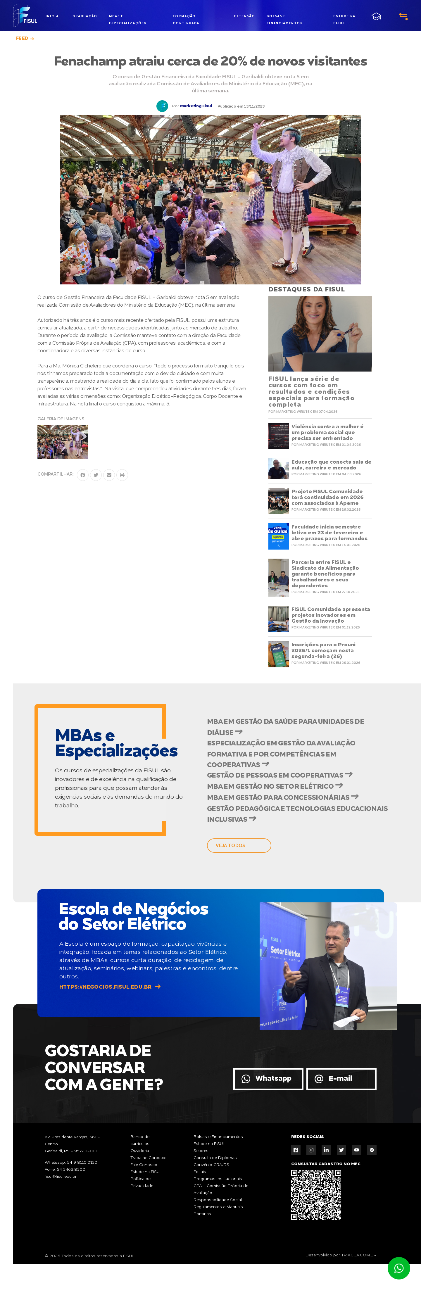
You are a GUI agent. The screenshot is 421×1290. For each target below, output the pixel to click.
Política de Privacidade (141, 1208)
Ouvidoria (139, 1177)
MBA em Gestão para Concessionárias (290, 818)
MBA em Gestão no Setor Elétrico (281, 803)
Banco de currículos (139, 1166)
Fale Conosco (143, 1191)
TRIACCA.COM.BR (359, 1281)
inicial (53, 16)
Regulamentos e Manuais (218, 1233)
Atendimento (398, 1268)
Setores (201, 1177)
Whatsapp (273, 1104)
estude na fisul (345, 17)
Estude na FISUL (146, 1198)
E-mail (340, 1104)
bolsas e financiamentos (281, 17)
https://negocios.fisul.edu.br (105, 1013)
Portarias (202, 1240)
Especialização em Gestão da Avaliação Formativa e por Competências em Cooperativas (294, 763)
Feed (22, 38)
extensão (241, 16)
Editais (200, 1198)
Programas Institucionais (218, 1205)
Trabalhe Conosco (148, 1184)
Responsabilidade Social (218, 1226)
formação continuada (184, 17)
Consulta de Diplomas (215, 1184)
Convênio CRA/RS (211, 1191)
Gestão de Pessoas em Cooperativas (286, 789)
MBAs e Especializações (127, 17)
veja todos (230, 871)
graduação (85, 16)
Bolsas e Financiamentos (218, 1163)
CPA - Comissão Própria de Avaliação (221, 1215)
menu (388, 16)
